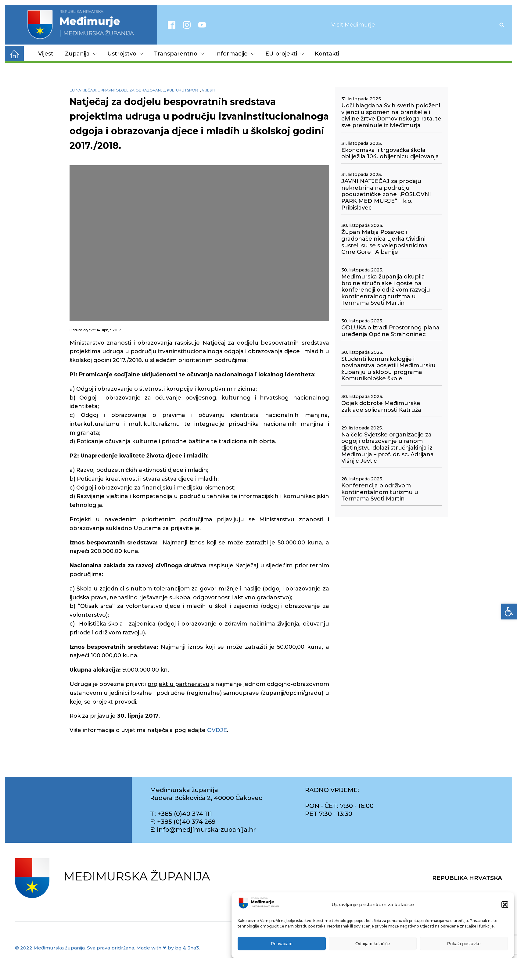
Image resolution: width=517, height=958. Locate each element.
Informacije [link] (235, 53)
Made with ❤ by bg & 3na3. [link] (168, 948)
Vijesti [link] (46, 53)
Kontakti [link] (327, 53)
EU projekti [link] (284, 53)
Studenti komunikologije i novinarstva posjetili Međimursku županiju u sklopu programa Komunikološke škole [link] (388, 369)
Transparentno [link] (179, 53)
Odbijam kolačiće (372, 943)
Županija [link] (81, 53)
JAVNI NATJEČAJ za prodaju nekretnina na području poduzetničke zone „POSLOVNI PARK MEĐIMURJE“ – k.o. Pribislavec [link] (386, 194)
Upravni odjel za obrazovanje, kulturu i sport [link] (149, 90)
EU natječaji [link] (83, 90)
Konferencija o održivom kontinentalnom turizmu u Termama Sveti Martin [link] (379, 492)
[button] (505, 905)
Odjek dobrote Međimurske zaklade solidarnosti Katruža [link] (381, 406)
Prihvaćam (282, 943)
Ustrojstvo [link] (125, 53)
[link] (509, 611)
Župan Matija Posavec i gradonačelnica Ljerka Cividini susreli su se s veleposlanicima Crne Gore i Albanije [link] (384, 242)
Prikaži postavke (463, 943)
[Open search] (501, 24)
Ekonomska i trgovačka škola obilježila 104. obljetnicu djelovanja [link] (390, 153)
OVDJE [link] (217, 730)
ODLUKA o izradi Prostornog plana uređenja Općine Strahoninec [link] (390, 331)
